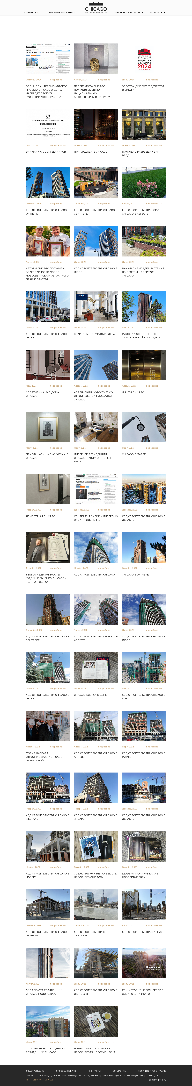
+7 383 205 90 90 (157, 12)
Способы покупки (66, 1071)
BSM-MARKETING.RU (157, 1080)
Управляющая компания (128, 12)
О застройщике (35, 1071)
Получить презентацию (152, 1071)
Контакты (95, 1071)
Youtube (49, 1080)
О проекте (30, 12)
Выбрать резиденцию (61, 12)
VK (27, 1080)
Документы (119, 1071)
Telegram (36, 1080)
